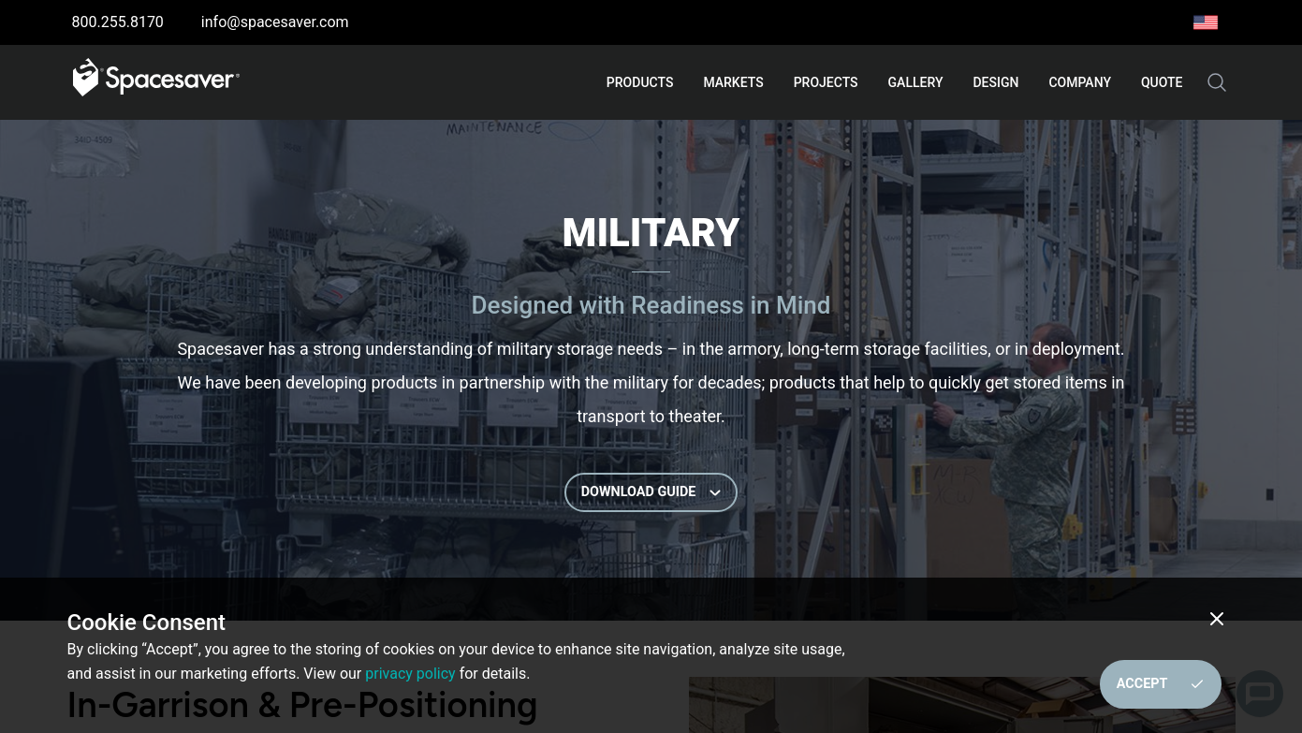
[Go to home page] (156, 82)
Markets (733, 82)
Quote (1162, 82)
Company (1079, 82)
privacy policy (410, 673)
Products (640, 82)
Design (995, 82)
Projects (826, 82)
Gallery (916, 82)
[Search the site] (1217, 82)
